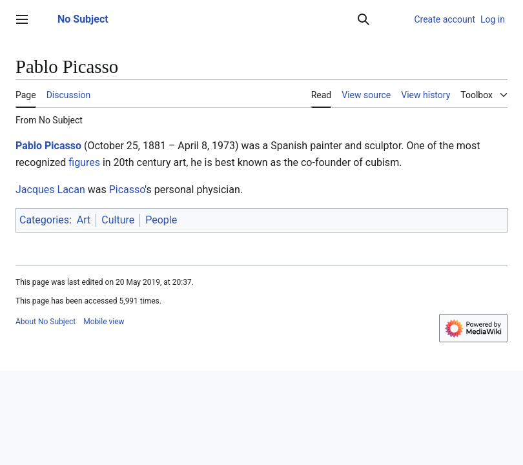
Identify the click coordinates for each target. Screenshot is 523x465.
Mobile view (103, 321)
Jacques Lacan (50, 189)
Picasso (127, 189)
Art (83, 220)
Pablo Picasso (48, 146)
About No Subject (45, 321)
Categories (44, 220)
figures (84, 162)
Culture (117, 220)
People (161, 220)
